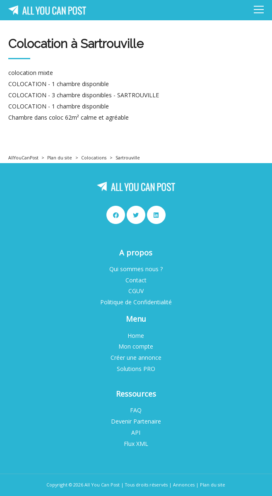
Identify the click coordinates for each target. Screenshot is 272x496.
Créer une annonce (136, 357)
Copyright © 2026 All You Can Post (83, 485)
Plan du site (59, 158)
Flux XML (136, 444)
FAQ (136, 410)
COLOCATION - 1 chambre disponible (58, 84)
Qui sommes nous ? (136, 269)
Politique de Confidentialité (136, 302)
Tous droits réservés (146, 485)
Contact (136, 280)
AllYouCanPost (23, 158)
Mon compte (135, 346)
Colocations (93, 158)
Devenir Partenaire (136, 421)
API (135, 432)
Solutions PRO (136, 369)
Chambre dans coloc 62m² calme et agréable (68, 117)
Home (136, 335)
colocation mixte (30, 73)
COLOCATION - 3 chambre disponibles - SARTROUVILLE (83, 95)
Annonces (184, 485)
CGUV (136, 291)
